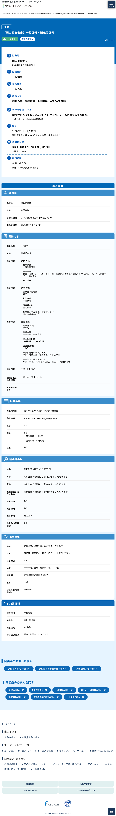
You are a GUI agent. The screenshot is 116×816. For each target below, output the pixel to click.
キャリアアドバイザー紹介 (72, 750)
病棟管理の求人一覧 (17, 697)
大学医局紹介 (39, 769)
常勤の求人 (9, 737)
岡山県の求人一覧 (16, 690)
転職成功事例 (11, 764)
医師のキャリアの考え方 (100, 764)
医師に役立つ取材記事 (15, 769)
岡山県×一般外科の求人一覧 (93, 690)
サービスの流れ (45, 750)
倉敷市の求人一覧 (39, 690)
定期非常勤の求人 (30, 737)
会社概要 (30, 783)
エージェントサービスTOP (17, 750)
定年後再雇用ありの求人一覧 (46, 697)
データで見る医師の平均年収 (67, 764)
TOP (111, 811)
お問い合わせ (86, 783)
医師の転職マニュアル (35, 764)
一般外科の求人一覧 (63, 690)
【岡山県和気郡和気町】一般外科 (52, 668)
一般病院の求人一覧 (75, 697)
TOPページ (10, 723)
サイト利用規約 (30, 790)
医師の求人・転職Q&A (102, 750)
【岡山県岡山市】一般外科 (18, 668)
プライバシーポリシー (86, 790)
